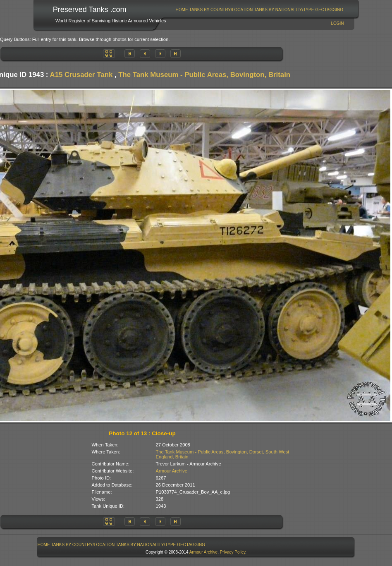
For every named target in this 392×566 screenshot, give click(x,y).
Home (182, 9)
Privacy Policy (233, 552)
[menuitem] (182, 9)
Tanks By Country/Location (221, 9)
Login (337, 23)
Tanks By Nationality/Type (284, 9)
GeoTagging (329, 9)
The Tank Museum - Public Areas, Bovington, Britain (204, 75)
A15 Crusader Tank (81, 75)
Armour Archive (171, 470)
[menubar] (259, 9)
